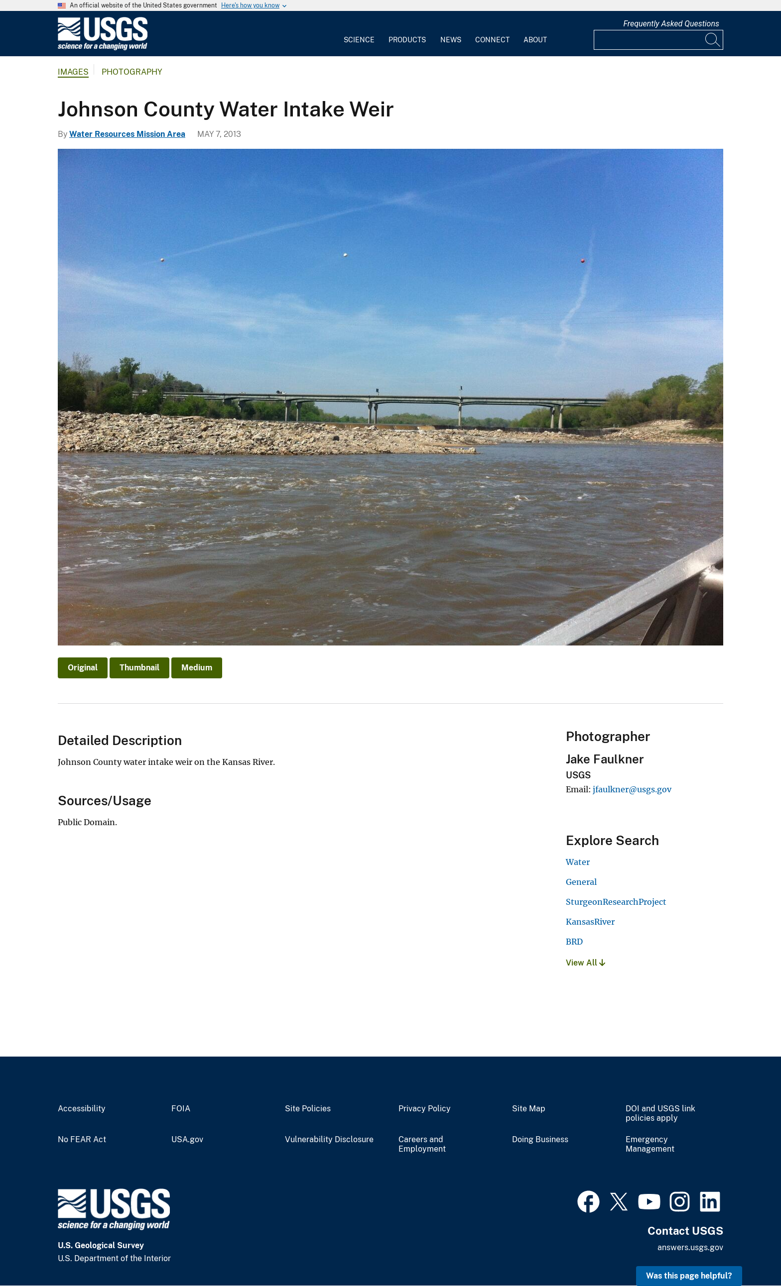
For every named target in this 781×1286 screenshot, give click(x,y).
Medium (196, 667)
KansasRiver (590, 922)
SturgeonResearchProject (616, 902)
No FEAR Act (82, 1139)
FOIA (180, 1108)
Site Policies (308, 1108)
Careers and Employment (422, 1144)
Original (83, 667)
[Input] (658, 40)
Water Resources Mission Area (127, 134)
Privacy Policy (424, 1108)
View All (585, 962)
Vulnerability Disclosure (329, 1139)
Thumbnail (139, 667)
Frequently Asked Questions (671, 23)
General (581, 882)
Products (407, 40)
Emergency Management (650, 1144)
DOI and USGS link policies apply (660, 1113)
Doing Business (540, 1139)
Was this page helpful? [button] (689, 1276)
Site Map (528, 1108)
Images (73, 72)
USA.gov (187, 1139)
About (535, 40)
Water (578, 862)
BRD (574, 942)
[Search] (713, 40)
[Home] (102, 48)
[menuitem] (359, 34)
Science (359, 40)
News (450, 40)
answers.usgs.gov (690, 1247)
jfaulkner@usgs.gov (632, 789)
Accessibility (82, 1108)
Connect (492, 40)
